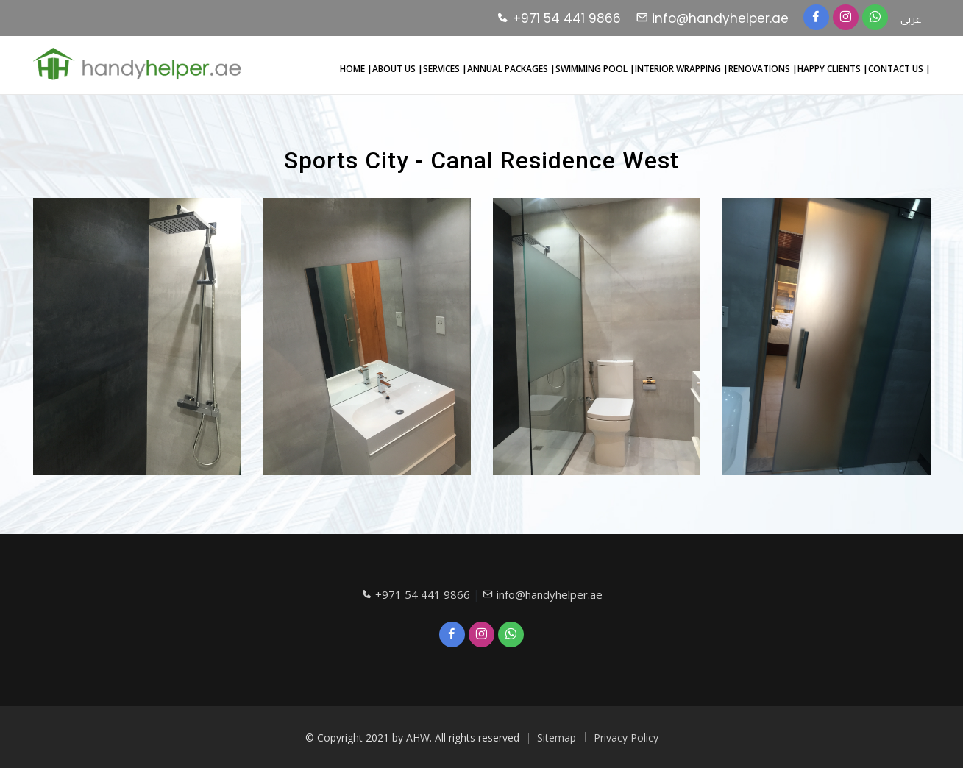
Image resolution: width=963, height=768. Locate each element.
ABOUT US (395, 69)
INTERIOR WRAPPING (679, 69)
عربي (911, 19)
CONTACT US (896, 69)
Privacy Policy (626, 737)
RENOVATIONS (760, 69)
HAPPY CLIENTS (830, 69)
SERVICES (442, 69)
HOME (353, 69)
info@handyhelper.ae (712, 18)
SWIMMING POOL (592, 69)
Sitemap (556, 737)
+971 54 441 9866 (559, 18)
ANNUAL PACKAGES (508, 69)
